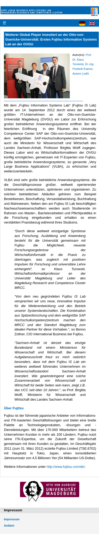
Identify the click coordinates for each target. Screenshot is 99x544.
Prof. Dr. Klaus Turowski (82, 59)
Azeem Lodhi (80, 73)
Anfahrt (9, 525)
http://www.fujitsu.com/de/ (66, 467)
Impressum (11, 519)
